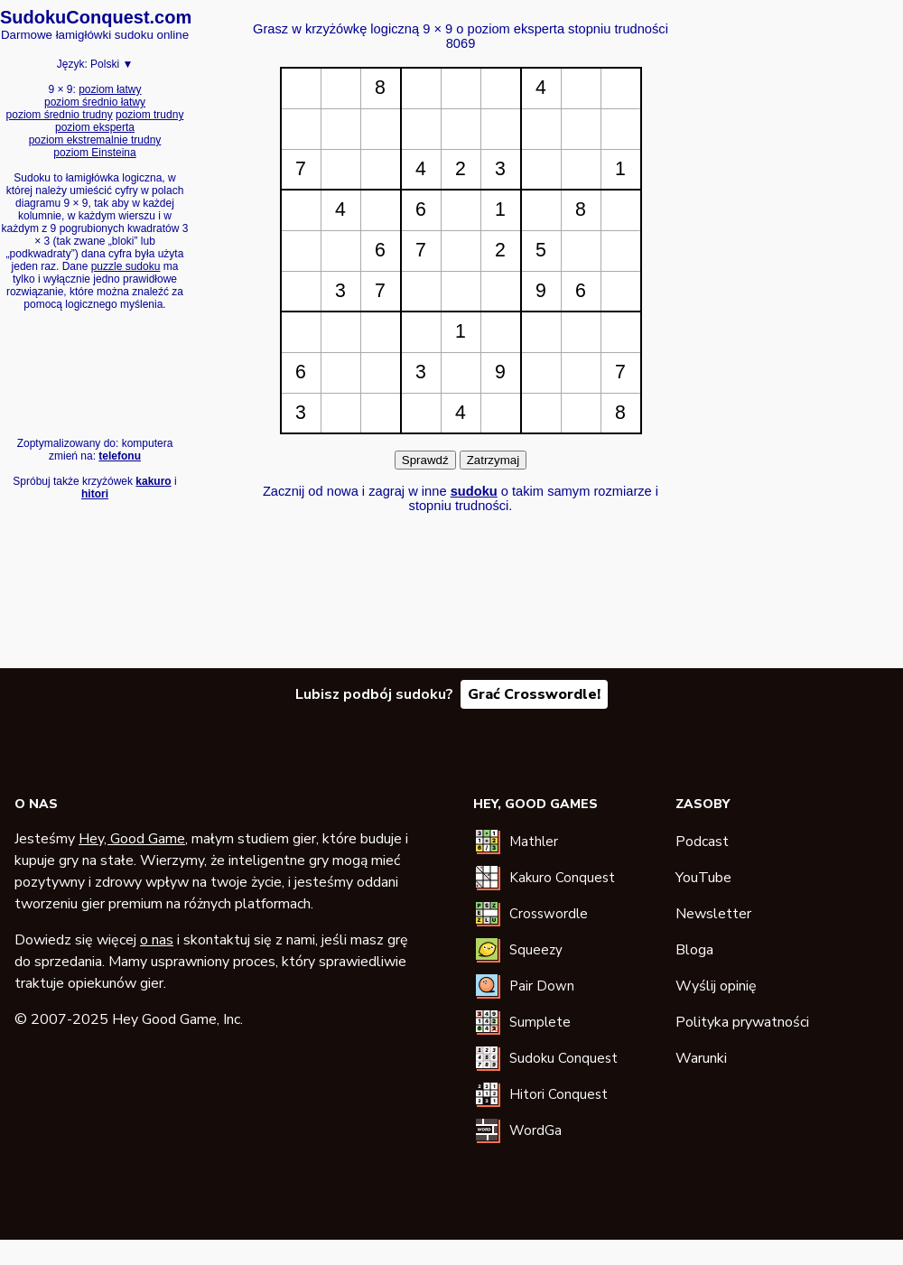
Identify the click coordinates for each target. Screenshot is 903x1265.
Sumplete (540, 1022)
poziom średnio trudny (59, 114)
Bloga (694, 950)
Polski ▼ (111, 64)
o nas (156, 940)
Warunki (701, 1058)
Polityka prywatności (742, 1022)
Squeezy (536, 950)
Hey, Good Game (132, 839)
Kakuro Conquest (562, 878)
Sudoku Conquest (563, 1058)
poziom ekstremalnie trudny (95, 140)
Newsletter (713, 914)
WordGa (535, 1130)
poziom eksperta (95, 127)
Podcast (702, 841)
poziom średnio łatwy (94, 102)
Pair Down (541, 986)
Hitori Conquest (558, 1094)
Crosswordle (548, 914)
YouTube (703, 878)
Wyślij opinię (716, 986)
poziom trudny (149, 114)
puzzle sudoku (126, 266)
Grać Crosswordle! (534, 694)
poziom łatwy (110, 89)
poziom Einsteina (94, 152)
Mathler (533, 841)
